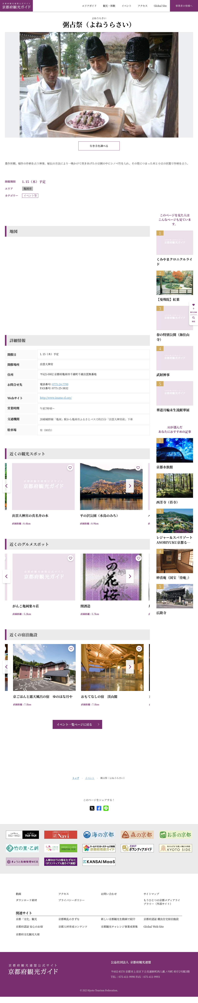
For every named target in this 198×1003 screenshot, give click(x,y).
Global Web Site (154, 926)
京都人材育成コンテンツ (72, 926)
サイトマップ (151, 894)
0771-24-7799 (60, 384)
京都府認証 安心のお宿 (29, 926)
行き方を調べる (99, 146)
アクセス (143, 5)
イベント (126, 5)
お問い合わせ (109, 894)
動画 (18, 894)
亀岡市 (28, 188)
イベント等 (30, 195)
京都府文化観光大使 (28, 934)
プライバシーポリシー (71, 900)
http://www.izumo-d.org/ (56, 398)
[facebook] (99, 808)
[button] (130, 486)
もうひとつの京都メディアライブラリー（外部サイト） (162, 902)
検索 (193, 320)
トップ (75, 778)
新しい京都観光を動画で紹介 (118, 919)
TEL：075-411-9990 (123, 977)
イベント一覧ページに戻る (74, 724)
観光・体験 (109, 5)
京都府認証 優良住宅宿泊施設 (161, 919)
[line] (106, 808)
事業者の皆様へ (184, 5)
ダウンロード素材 (26, 900)
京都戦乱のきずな (69, 919)
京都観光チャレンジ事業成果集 (119, 926)
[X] (92, 808)
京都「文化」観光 (26, 919)
